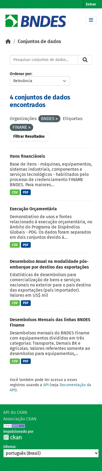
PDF (26, 192)
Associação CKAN (19, 418)
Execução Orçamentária (33, 208)
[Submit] (85, 60)
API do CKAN (15, 412)
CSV (15, 192)
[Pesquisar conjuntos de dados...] (44, 60)
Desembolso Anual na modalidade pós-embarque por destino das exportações (49, 264)
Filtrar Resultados (29, 136)
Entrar (91, 4)
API (46, 385)
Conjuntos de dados (39, 41)
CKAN (12, 437)
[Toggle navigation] (91, 20)
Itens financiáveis (27, 156)
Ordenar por (20, 74)
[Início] (8, 41)
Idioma (9, 446)
